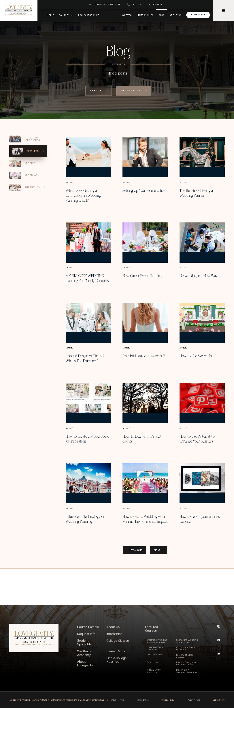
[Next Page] (158, 572)
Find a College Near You (116, 682)
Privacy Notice (193, 722)
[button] (66, 15)
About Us (113, 649)
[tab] (28, 139)
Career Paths (115, 674)
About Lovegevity (85, 686)
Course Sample (88, 649)
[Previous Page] (134, 572)
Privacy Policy (167, 722)
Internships (114, 656)
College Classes (117, 663)
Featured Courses (151, 651)
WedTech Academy (84, 675)
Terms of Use (143, 722)
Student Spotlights (84, 665)
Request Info (86, 656)
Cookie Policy (218, 722)
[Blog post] (88, 156)
